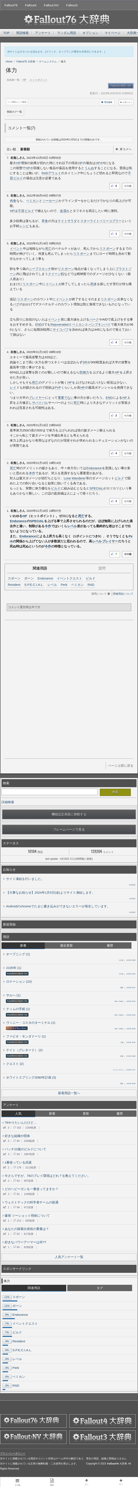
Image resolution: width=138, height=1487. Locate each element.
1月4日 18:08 (127, 1056)
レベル (72, 526)
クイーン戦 (56, 274)
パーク (94, 319)
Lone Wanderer (75, 478)
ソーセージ (50, 200)
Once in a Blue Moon (17, 1028)
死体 (93, 284)
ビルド (18, 178)
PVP (58, 387)
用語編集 (106, 102)
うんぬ (89, 168)
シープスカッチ (40, 269)
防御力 (84, 372)
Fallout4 (30, 5)
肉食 (13, 200)
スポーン (14, 578)
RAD (91, 584)
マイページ (112, 33)
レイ (13, 387)
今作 (48, 526)
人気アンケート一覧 (69, 1257)
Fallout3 (71, 5)
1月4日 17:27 (124, 1070)
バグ (16, 304)
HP (18, 163)
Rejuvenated (60, 324)
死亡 (48, 248)
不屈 (21, 211)
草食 (45, 221)
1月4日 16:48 (127, 1084)
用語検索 (22, 33)
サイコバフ (61, 329)
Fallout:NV (51, 5)
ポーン (111, 248)
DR (85, 362)
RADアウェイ (51, 173)
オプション (90, 33)
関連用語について (123, 593)
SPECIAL (96, 488)
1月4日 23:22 (124, 1001)
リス (102, 248)
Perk (64, 584)
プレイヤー (37, 397)
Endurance (94, 468)
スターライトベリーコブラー (101, 221)
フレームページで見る (69, 829)
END (38, 324)
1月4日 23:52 (127, 974)
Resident (14, 584)
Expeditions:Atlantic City (17, 973)
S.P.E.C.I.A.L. (34, 584)
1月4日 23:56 (127, 960)
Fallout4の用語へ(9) (121, 86)
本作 (32, 473)
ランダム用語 (66, 33)
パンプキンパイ (99, 324)
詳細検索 (7, 802)
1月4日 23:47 (127, 988)
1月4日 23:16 (124, 1015)
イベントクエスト (69, 578)
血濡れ (64, 211)
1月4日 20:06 (124, 1029)
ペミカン (32, 200)
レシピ (24, 226)
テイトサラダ (67, 221)
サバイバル (40, 402)
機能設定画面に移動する (69, 814)
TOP (6, 33)
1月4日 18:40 (127, 1042)
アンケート (43, 33)
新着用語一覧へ (69, 1093)
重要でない (66, 397)
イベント (16, 248)
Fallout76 (11, 5)
